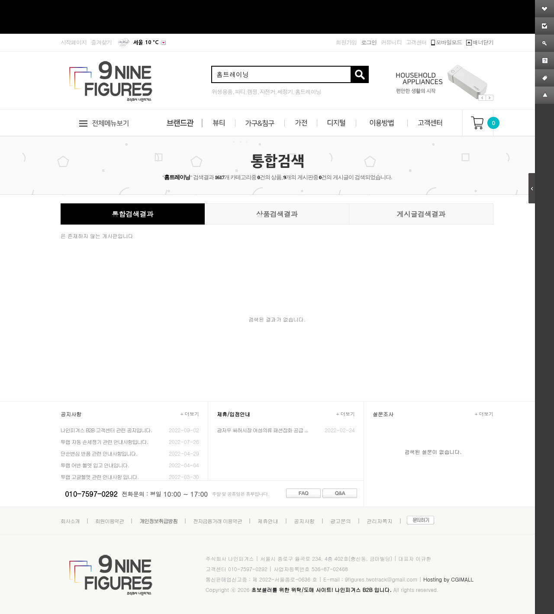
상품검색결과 (276, 214)
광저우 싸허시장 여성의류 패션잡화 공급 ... (262, 430)
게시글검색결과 (421, 214)
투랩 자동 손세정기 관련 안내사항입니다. (104, 441)
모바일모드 (446, 42)
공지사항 (304, 520)
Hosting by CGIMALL (448, 579)
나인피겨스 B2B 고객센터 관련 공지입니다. (106, 430)
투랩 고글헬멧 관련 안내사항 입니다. (99, 476)
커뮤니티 (391, 42)
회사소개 (70, 520)
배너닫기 (479, 42)
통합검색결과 (132, 214)
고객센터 (416, 42)
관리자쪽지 (380, 520)
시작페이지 (74, 42)
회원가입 (346, 42)
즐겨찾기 (101, 42)
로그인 (369, 42)
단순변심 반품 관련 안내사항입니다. (99, 453)
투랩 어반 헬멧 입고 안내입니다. (95, 465)
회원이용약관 (109, 520)
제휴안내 (268, 520)
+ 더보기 (189, 414)
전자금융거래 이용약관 (217, 520)
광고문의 (340, 520)
